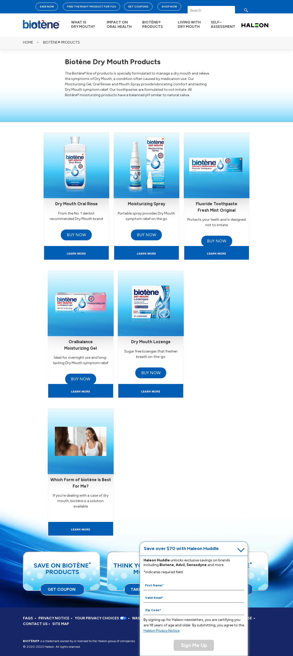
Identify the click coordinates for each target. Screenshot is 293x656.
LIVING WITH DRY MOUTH (189, 24)
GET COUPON (62, 589)
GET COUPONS (138, 6)
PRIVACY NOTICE (53, 618)
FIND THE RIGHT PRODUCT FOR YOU (91, 6)
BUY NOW (76, 234)
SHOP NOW (169, 6)
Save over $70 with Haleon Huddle (181, 548)
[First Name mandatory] (194, 585)
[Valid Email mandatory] (194, 597)
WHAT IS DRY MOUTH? (83, 24)
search (250, 12)
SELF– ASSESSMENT (223, 24)
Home (28, 42)
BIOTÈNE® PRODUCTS (152, 24)
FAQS (28, 618)
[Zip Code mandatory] (194, 610)
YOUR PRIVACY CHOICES (101, 618)
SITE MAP (60, 624)
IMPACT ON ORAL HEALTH (119, 24)
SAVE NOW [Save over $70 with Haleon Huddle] (47, 6)
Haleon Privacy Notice (161, 630)
